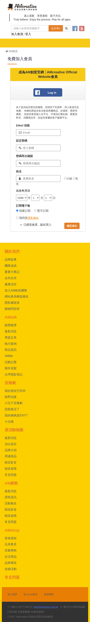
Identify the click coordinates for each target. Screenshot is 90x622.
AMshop (12, 530)
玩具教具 (11, 544)
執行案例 (11, 343)
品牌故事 (11, 259)
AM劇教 (11, 483)
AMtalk (11, 317)
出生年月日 (23, 190)
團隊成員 (11, 265)
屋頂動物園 (14, 430)
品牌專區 (11, 562)
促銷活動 (11, 569)
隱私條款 (33, 217)
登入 (28, 34)
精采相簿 (11, 468)
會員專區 (49, 594)
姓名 (19, 171)
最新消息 (11, 331)
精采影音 (11, 462)
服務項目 (11, 284)
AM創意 (12, 51)
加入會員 (17, 34)
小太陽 (9, 421)
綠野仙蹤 (11, 396)
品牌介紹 (11, 450)
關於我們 (12, 251)
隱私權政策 (12, 302)
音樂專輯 (11, 550)
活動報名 (11, 503)
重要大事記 (12, 271)
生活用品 (11, 556)
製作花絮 (11, 368)
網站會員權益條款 (17, 296)
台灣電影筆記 (14, 374)
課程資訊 (11, 497)
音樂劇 (10, 383)
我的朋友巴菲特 (15, 390)
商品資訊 (11, 349)
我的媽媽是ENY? (16, 415)
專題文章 (11, 337)
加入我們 (12, 594)
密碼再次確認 (24, 156)
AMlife (9, 356)
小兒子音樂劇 (14, 403)
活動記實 (11, 362)
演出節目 (11, 444)
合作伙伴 (11, 278)
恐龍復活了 (12, 409)
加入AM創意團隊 (16, 290)
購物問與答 (12, 308)
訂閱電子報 (23, 205)
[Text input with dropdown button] (30, 28)
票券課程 (11, 538)
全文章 (55, 28)
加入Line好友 (30, 594)
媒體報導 (11, 325)
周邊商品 (11, 456)
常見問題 (11, 474)
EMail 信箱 (23, 125)
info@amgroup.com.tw (46, 606)
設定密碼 (21, 140)
